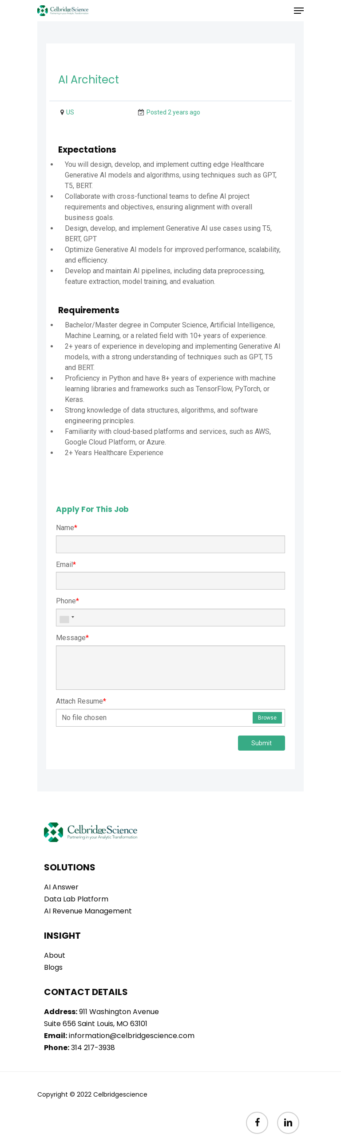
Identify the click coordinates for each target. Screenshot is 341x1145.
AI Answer (61, 887)
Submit (261, 743)
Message (72, 637)
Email (66, 564)
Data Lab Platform (76, 899)
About (54, 955)
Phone (67, 601)
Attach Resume (81, 701)
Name (66, 527)
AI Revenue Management (88, 911)
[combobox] (66, 617)
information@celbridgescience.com (131, 1036)
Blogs (53, 967)
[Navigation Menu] (299, 10)
